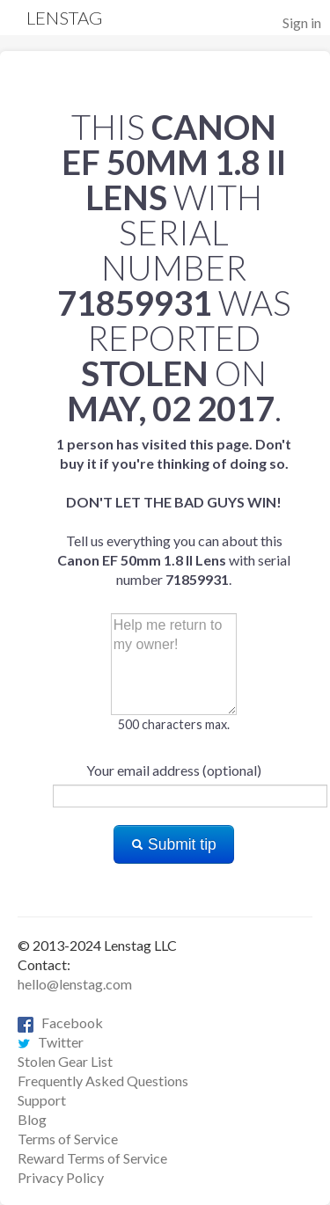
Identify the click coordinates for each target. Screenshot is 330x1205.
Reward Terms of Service (92, 1158)
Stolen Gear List (65, 1061)
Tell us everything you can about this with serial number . (173, 511)
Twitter (51, 1041)
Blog (32, 1119)
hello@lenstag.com (75, 983)
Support (42, 1100)
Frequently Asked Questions (103, 1080)
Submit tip (173, 844)
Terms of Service (68, 1138)
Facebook (60, 1022)
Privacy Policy (61, 1177)
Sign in (301, 22)
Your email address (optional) (173, 770)
